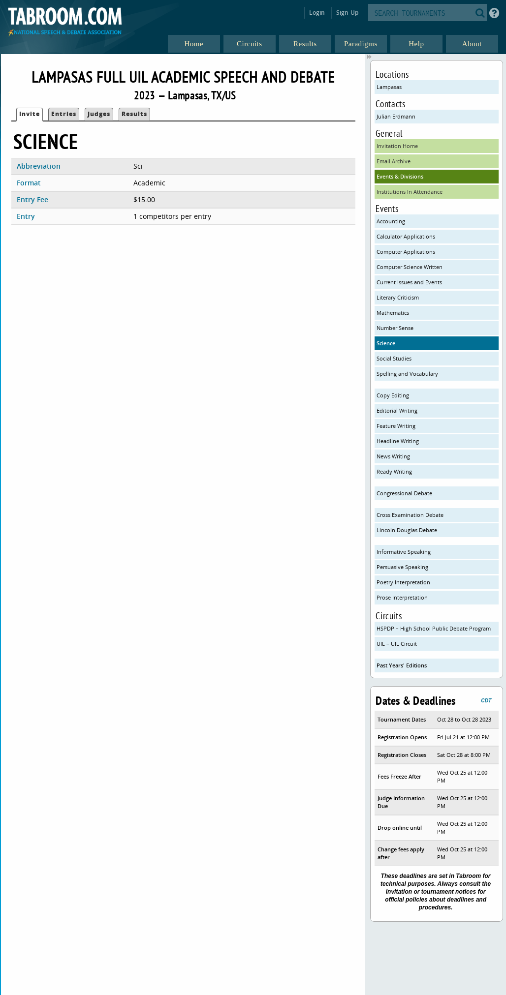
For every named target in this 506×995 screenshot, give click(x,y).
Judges (99, 114)
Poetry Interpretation (403, 582)
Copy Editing (393, 395)
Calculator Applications (406, 236)
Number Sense (395, 328)
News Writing (393, 456)
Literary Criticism (398, 297)
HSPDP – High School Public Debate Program (434, 628)
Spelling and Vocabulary (407, 373)
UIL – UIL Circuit (397, 643)
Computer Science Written (410, 267)
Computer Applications (406, 251)
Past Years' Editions (402, 665)
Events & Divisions (400, 176)
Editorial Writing (397, 410)
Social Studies (394, 358)
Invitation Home (397, 146)
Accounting (391, 221)
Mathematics (393, 312)
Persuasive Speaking (402, 567)
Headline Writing (398, 441)
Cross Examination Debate (410, 514)
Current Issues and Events (409, 282)
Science (386, 343)
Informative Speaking (404, 551)
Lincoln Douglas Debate (407, 530)
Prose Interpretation (402, 597)
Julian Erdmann (396, 116)
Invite (29, 114)
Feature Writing (396, 425)
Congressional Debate (404, 493)
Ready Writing (394, 471)
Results (134, 114)
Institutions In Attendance (410, 191)
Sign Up (347, 12)
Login (317, 12)
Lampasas (389, 86)
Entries (63, 114)
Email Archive (394, 161)
